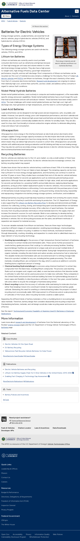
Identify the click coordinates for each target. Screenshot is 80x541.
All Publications (29, 381)
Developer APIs (7, 430)
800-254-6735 (16, 423)
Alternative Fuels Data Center (25, 11)
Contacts (75, 16)
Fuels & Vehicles (12, 21)
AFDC (3, 21)
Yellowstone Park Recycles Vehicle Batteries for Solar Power (28, 351)
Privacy (28, 534)
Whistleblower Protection (39, 537)
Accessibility (17, 534)
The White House (8, 524)
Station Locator (24, 428)
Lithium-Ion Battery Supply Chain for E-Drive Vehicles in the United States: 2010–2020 (39, 373)
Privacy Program (7, 510)
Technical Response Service (20, 421)
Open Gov (5, 534)
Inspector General (8, 505)
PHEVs (20, 78)
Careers (4, 482)
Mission (4, 473)
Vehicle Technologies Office (59, 444)
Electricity (23, 21)
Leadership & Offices (9, 469)
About (67, 16)
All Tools (6, 400)
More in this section (40, 26)
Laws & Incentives (42, 428)
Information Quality (42, 534)
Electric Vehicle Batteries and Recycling (20, 369)
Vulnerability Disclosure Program (13, 537)
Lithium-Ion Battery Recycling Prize (32, 203)
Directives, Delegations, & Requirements (16, 497)
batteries (4, 327)
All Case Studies (29, 356)
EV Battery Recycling (13, 348)
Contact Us (5, 477)
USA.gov (4, 520)
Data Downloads (59, 428)
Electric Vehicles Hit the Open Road (19, 344)
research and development (26, 322)
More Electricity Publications (13, 381)
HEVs (3, 102)
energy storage (14, 325)
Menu (6, 16)
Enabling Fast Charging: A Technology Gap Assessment (27, 376)
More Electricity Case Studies (13, 356)
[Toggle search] (77, 11)
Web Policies (58, 534)
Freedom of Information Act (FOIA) (15, 501)
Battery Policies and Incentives (17, 395)
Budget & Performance (10, 492)
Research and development (47, 81)
